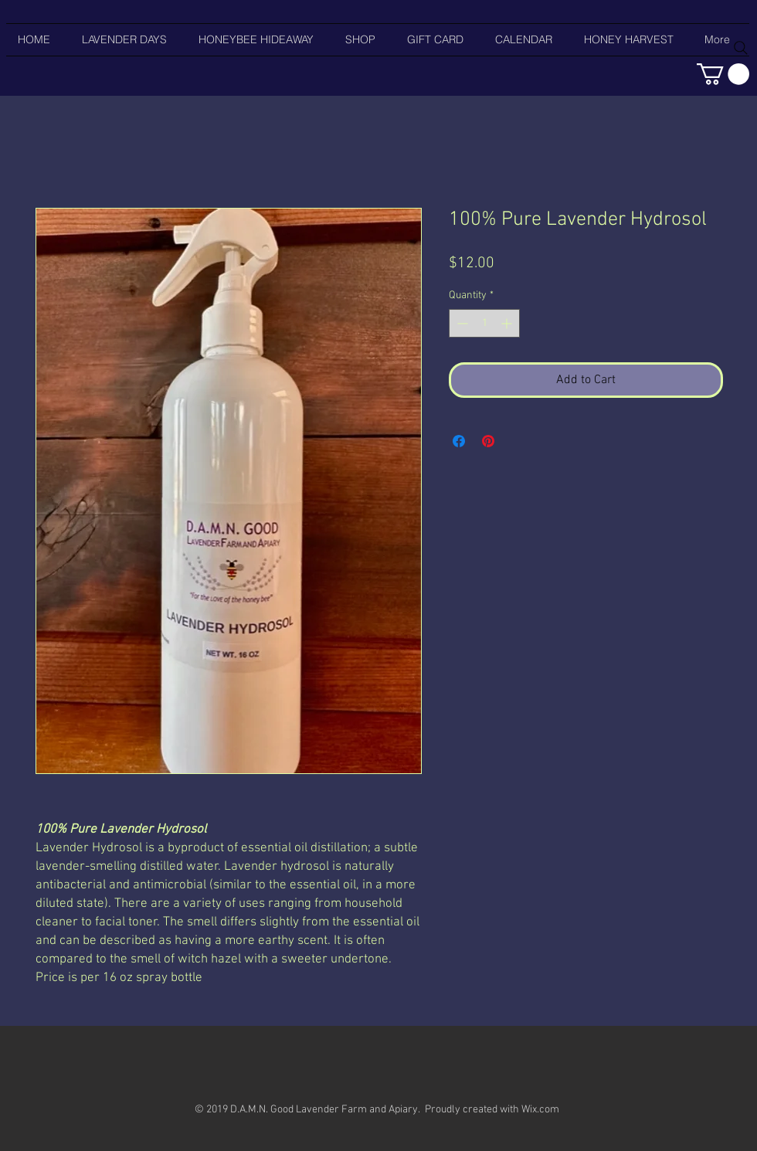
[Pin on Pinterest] (488, 441)
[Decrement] (460, 323)
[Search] (741, 48)
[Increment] (508, 323)
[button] (723, 74)
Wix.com (540, 1109)
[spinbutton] (484, 323)
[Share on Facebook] (459, 441)
